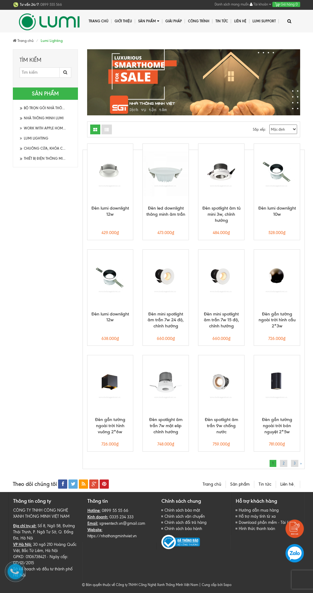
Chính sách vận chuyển (184, 516)
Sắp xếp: (259, 129)
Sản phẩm (148, 21)
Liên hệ (240, 21)
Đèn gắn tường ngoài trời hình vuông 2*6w (110, 425)
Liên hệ (288, 484)
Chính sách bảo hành (183, 528)
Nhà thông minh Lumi (44, 118)
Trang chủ (99, 21)
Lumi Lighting (34, 138)
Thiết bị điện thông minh (46, 158)
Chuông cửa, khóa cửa (46, 148)
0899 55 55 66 (115, 510)
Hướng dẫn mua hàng (259, 510)
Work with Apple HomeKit (44, 128)
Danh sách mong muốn (232, 4)
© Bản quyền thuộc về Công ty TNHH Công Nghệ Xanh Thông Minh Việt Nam (140, 585)
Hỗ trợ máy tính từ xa (257, 516)
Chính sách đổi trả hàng (185, 522)
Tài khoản (260, 4)
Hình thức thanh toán (257, 528)
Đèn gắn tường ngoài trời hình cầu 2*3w (277, 320)
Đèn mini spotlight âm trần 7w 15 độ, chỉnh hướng (221, 320)
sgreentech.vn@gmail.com (122, 523)
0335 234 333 (121, 517)
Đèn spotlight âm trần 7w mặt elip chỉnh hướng (165, 425)
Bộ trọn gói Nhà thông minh (51, 108)
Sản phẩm (240, 484)
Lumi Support (264, 21)
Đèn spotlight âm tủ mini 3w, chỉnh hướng (221, 214)
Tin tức (221, 21)
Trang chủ (212, 484)
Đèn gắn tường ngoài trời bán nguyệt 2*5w (277, 425)
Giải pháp (173, 21)
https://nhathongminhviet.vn (112, 536)
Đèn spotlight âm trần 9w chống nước (221, 425)
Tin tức (265, 484)
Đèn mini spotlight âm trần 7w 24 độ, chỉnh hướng (166, 320)
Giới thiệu (123, 21)
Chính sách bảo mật (182, 510)
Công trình (198, 21)
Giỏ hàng (286, 4)
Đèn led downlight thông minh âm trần (165, 211)
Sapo (227, 585)
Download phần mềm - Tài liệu (266, 522)
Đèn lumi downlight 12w (110, 211)
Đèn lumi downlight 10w (277, 211)
